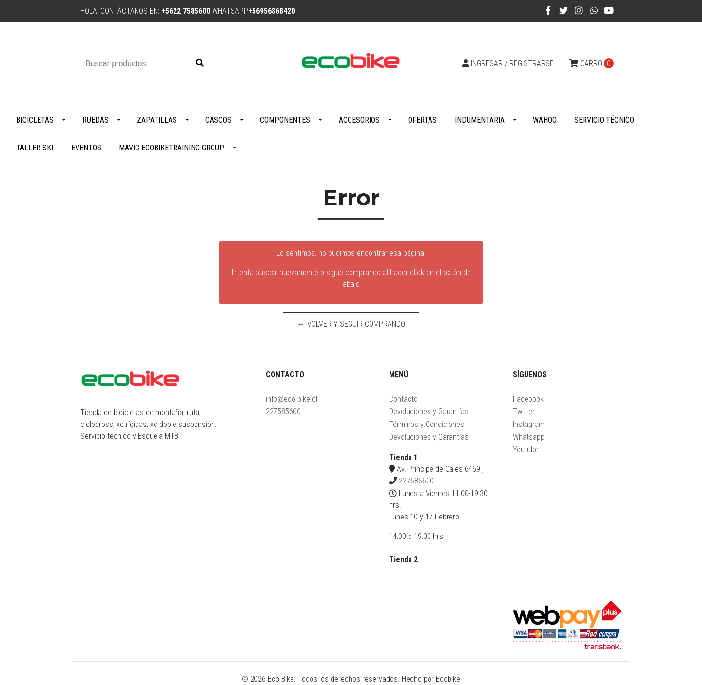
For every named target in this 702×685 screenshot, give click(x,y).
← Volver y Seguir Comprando (351, 324)
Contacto (403, 399)
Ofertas (422, 120)
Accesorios (359, 120)
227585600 (283, 411)
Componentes (285, 120)
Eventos (86, 147)
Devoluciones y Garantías (428, 411)
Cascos (218, 120)
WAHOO (545, 120)
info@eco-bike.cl (291, 399)
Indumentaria (480, 120)
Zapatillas (157, 120)
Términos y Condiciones (426, 424)
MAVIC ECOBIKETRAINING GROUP (171, 147)
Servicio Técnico (604, 120)
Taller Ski (34, 147)
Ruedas (95, 120)
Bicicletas (35, 120)
